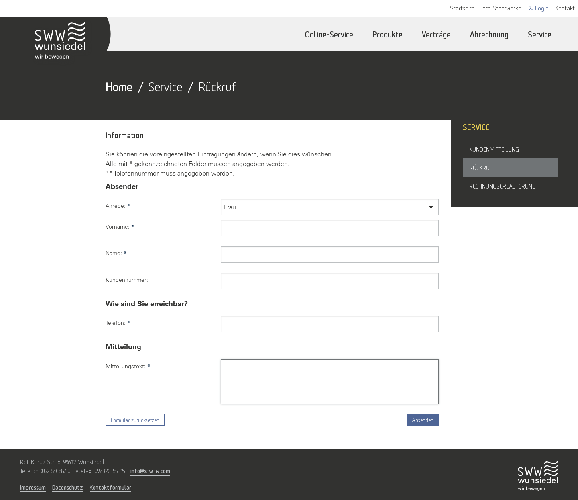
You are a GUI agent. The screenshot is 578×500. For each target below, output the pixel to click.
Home (119, 85)
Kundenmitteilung (494, 149)
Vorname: (120, 226)
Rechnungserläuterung (502, 186)
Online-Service (329, 33)
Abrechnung (489, 33)
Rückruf (481, 167)
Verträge (436, 33)
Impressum (33, 487)
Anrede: (118, 205)
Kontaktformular (110, 487)
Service (540, 33)
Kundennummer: (127, 279)
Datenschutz (67, 487)
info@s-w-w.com (150, 470)
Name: (116, 253)
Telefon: (118, 322)
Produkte (387, 33)
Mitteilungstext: (128, 366)
